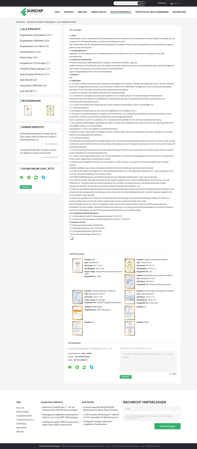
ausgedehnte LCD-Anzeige (32, 63)
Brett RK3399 (26, 80)
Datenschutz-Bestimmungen (49, 446)
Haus (57, 12)
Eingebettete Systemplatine (33, 35)
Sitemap (20, 432)
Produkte (69, 12)
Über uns (82, 12)
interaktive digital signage (32, 68)
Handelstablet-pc (28, 52)
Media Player (26, 57)
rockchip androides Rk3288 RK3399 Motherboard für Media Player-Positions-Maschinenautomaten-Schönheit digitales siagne (101, 409)
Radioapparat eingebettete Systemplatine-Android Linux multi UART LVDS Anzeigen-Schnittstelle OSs (60, 416)
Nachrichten (179, 12)
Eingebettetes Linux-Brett (32, 46)
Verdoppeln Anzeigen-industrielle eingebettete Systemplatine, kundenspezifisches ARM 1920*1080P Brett (100, 423)
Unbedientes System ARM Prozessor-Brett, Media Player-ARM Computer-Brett (60, 423)
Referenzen (162, 3)
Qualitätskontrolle (120, 12)
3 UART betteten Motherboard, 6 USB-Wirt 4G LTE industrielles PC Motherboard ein (101, 416)
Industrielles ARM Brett (31, 85)
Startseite (20, 22)
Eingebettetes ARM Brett (32, 40)
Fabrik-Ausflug (98, 12)
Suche (141, 3)
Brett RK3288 (26, 91)
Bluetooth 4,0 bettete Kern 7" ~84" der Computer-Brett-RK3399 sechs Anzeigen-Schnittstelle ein (60, 409)
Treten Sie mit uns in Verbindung (152, 12)
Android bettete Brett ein (32, 74)
